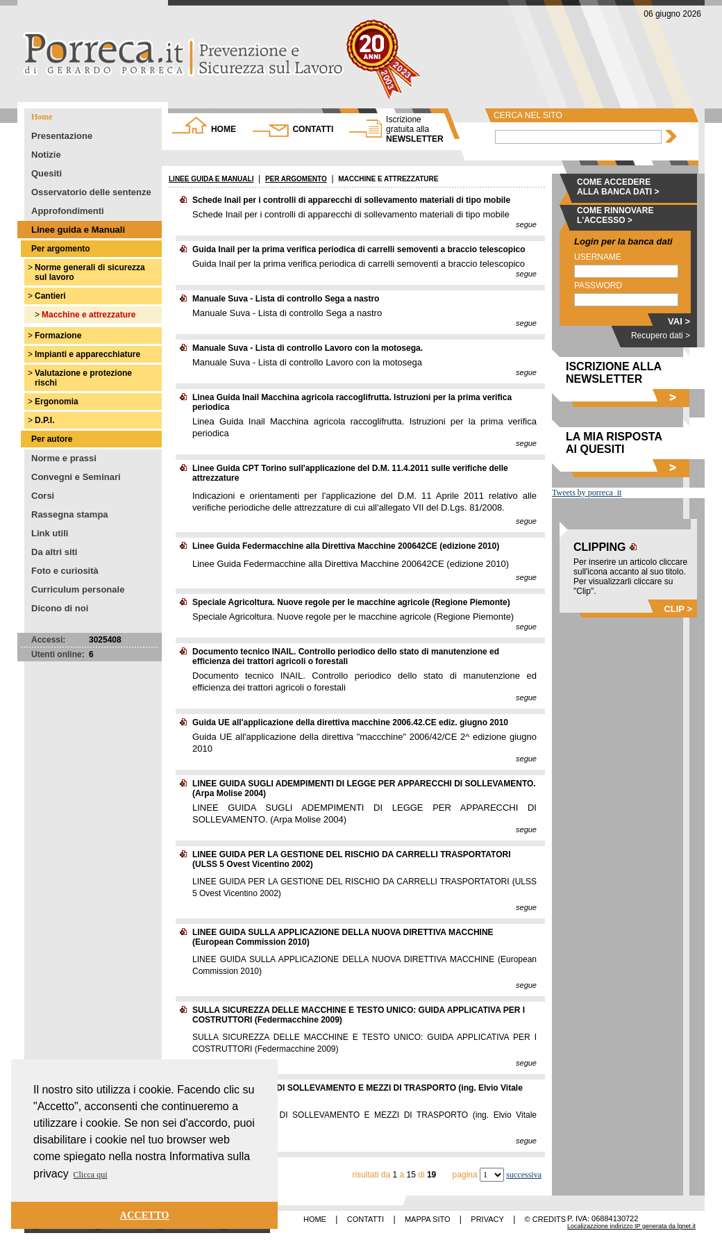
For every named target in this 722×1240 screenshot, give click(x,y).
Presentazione (61, 136)
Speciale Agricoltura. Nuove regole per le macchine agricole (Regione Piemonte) (351, 602)
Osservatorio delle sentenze (91, 192)
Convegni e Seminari (76, 477)
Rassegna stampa (69, 514)
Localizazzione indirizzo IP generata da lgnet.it (631, 1226)
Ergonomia (56, 401)
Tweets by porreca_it (586, 492)
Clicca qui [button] (91, 1175)
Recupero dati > (660, 335)
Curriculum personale (77, 589)
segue (526, 224)
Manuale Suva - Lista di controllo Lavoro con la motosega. (307, 348)
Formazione (58, 335)
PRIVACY (487, 1219)
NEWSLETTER (415, 129)
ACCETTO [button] (144, 1215)
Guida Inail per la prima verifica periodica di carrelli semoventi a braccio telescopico (359, 249)
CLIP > (678, 609)
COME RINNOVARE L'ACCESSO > (615, 215)
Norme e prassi (63, 458)
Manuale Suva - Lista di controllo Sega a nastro (285, 299)
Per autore (51, 439)
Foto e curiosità (65, 570)
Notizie (46, 154)
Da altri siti (54, 552)
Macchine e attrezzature (88, 315)
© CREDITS (545, 1219)
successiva (524, 1175)
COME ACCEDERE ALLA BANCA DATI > (618, 187)
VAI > (679, 321)
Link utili (49, 533)
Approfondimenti (67, 211)
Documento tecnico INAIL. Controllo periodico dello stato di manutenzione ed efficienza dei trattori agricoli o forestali (345, 656)
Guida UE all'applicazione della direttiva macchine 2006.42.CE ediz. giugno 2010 (350, 722)
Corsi (42, 495)
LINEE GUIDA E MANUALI (211, 179)
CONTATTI (312, 129)
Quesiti (46, 173)
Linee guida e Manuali (78, 229)
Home (42, 117)
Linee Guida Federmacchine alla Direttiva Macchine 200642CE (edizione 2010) (345, 546)
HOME (223, 129)
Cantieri (50, 296)
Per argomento (60, 249)
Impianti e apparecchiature (87, 354)
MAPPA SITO (428, 1219)
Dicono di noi (59, 608)
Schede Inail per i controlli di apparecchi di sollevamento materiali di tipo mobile (351, 200)
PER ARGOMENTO (296, 179)
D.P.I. (44, 420)
